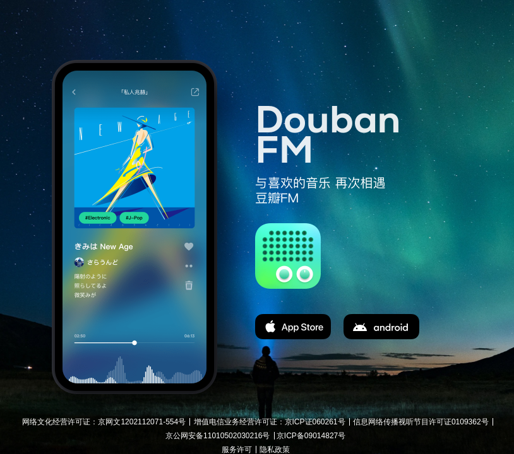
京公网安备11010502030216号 (217, 435)
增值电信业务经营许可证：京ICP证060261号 (269, 422)
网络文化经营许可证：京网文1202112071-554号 (104, 422)
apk (381, 326)
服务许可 (237, 449)
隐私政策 (275, 449)
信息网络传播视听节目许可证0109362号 (421, 422)
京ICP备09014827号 (311, 435)
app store (293, 326)
